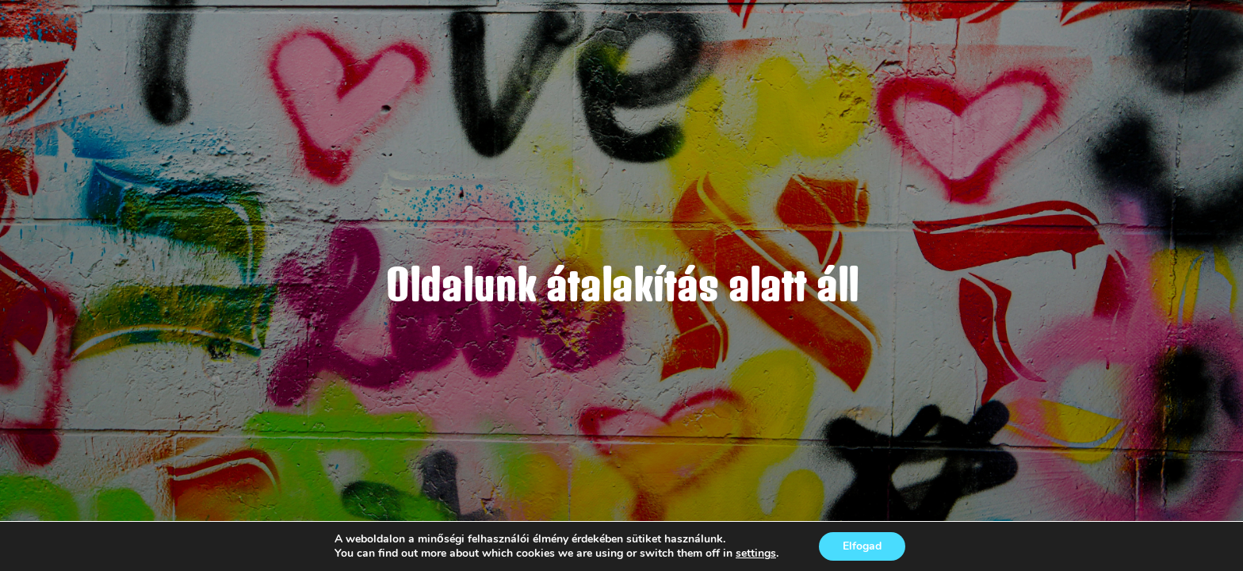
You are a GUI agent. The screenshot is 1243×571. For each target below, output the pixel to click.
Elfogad (862, 546)
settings (756, 553)
